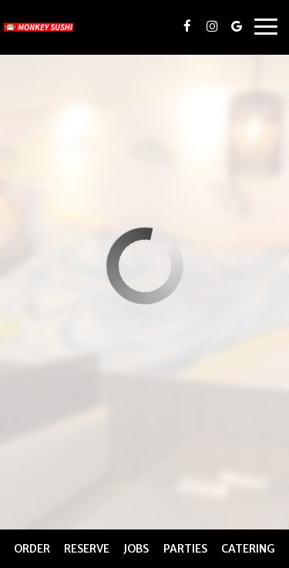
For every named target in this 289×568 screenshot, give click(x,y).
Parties (185, 549)
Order (32, 549)
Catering (248, 549)
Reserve (86, 549)
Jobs (136, 549)
